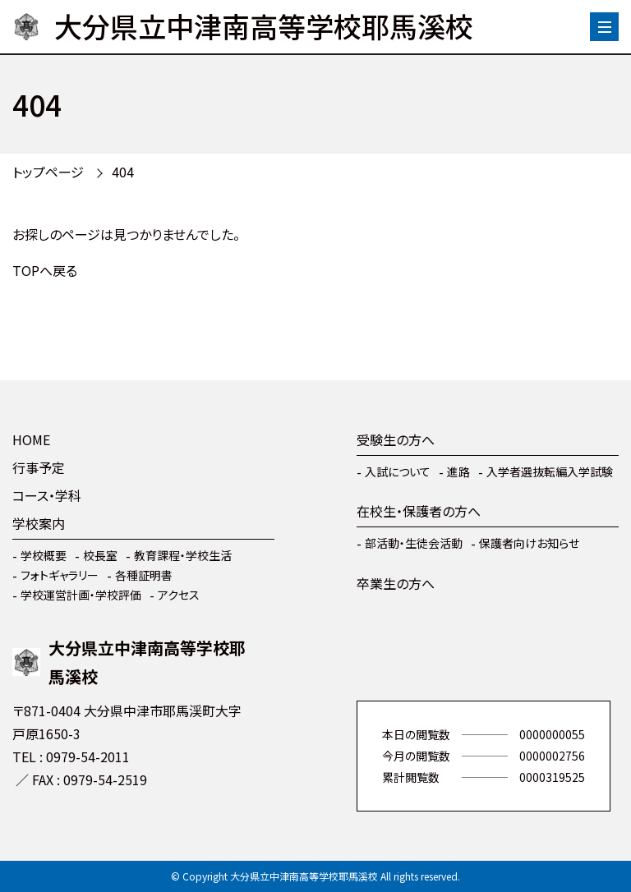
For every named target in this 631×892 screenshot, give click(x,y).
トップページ (48, 172)
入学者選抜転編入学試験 (549, 471)
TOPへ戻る (44, 270)
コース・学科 (46, 495)
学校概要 (44, 555)
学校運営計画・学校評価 (81, 594)
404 (123, 172)
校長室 (100, 555)
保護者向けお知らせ (529, 543)
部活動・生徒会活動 (414, 543)
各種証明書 (144, 575)
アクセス (179, 594)
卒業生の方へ (396, 583)
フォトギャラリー (60, 575)
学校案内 (38, 523)
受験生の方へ (396, 439)
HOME (31, 439)
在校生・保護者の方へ (419, 511)
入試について (398, 471)
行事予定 (38, 467)
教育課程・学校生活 (183, 555)
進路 (458, 471)
